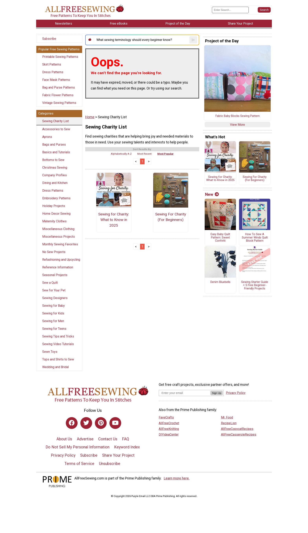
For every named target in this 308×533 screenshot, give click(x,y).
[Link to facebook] (72, 423)
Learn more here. (177, 478)
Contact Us (107, 439)
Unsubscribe (109, 463)
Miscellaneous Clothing (58, 229)
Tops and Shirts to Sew (58, 359)
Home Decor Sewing (56, 213)
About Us (64, 439)
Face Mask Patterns (56, 80)
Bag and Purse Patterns (58, 87)
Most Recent (144, 153)
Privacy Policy (63, 455)
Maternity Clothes (54, 221)
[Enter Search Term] (230, 10)
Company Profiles (54, 175)
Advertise (85, 439)
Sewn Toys (49, 352)
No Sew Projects (53, 252)
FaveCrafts (166, 417)
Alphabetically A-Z (121, 153)
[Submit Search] (264, 10)
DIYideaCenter (169, 434)
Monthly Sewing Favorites (60, 244)
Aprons (47, 137)
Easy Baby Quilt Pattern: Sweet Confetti (220, 237)
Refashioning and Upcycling (61, 259)
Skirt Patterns (51, 64)
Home (89, 117)
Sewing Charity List (55, 121)
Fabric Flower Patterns (57, 95)
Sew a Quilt (50, 283)
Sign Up (216, 393)
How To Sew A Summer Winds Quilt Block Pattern (255, 237)
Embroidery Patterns (56, 198)
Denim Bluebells (220, 282)
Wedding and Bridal (55, 367)
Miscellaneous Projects (58, 236)
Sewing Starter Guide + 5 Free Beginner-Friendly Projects (254, 285)
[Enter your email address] (185, 393)
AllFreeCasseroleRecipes (238, 434)
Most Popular (165, 153)
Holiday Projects (53, 206)
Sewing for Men (53, 321)
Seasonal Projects (54, 275)
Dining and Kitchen (55, 183)
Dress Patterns (52, 72)
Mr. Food (227, 417)
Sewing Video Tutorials (58, 344)
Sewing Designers (55, 298)
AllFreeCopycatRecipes (237, 429)
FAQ (125, 439)
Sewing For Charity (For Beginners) (170, 217)
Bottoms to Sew (53, 160)
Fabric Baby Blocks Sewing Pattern (237, 116)
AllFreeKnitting (169, 429)
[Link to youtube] (115, 423)
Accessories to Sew (56, 129)
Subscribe (49, 39)
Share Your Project (118, 455)
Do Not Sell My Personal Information (77, 447)
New (212, 194)
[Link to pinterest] (101, 423)
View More (237, 125)
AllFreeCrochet (169, 423)
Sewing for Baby (53, 306)
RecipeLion (228, 423)
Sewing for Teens (54, 329)
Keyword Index (127, 447)
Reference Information (57, 267)
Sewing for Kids (53, 313)
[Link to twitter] (86, 423)
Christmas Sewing (54, 167)
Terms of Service (79, 463)
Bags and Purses (54, 144)
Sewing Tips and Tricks (58, 336)
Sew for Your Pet (53, 290)
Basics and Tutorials (56, 152)
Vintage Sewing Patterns (59, 103)
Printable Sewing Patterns (60, 57)
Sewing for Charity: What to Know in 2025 (113, 220)
